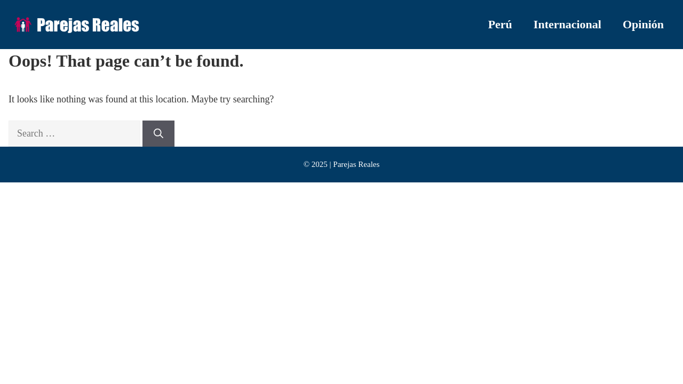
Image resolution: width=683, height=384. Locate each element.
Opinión (643, 24)
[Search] (158, 134)
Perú (500, 24)
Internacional (567, 24)
